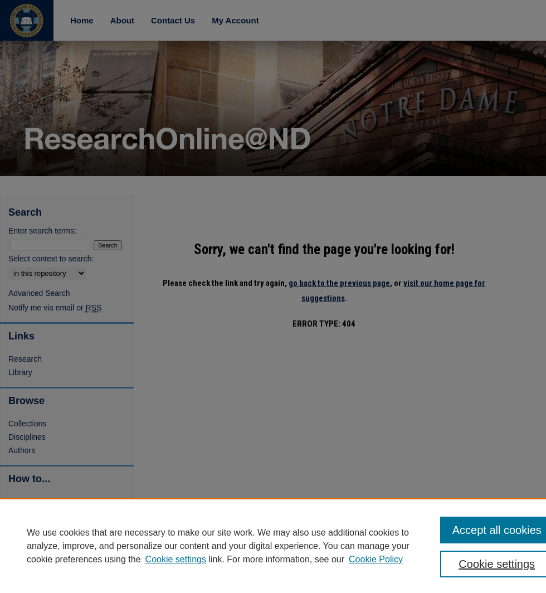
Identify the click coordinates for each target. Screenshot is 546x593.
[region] (273, 545)
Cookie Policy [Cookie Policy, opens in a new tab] (376, 559)
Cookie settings (175, 559)
